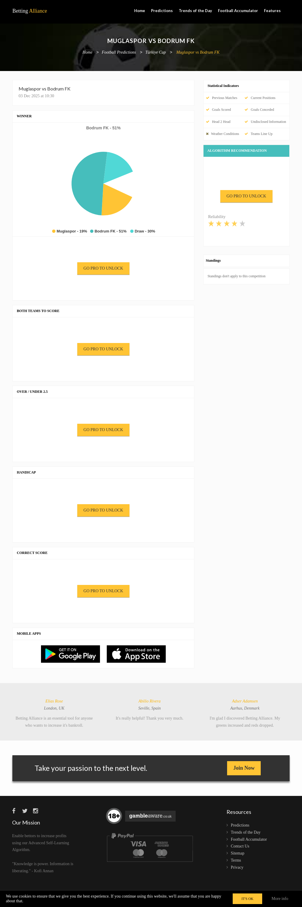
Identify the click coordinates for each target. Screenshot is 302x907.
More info (280, 898)
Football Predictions (119, 52)
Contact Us (240, 846)
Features (272, 10)
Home (139, 10)
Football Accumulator (238, 10)
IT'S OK (248, 899)
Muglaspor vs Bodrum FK (198, 52)
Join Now (244, 768)
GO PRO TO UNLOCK (103, 268)
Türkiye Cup (155, 52)
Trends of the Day (195, 10)
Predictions (162, 10)
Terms (236, 860)
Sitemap (237, 853)
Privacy (237, 867)
